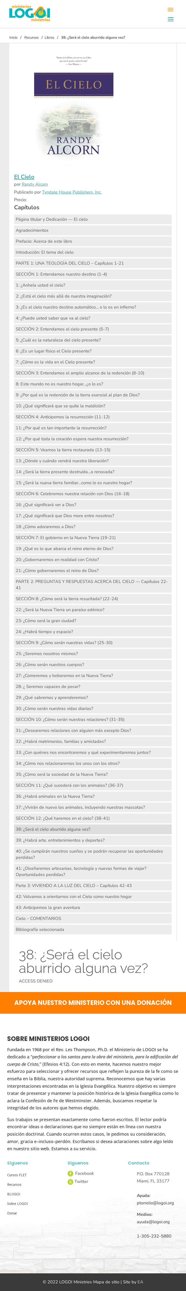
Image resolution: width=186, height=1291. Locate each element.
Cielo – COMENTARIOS (38, 918)
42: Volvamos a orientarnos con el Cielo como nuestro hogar (74, 896)
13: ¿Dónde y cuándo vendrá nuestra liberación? (62, 461)
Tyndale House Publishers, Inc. (71, 192)
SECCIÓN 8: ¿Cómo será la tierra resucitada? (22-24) (67, 599)
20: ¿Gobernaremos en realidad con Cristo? (57, 559)
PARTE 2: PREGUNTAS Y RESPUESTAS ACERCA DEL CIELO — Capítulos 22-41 (92, 585)
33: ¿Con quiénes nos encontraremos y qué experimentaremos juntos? (83, 752)
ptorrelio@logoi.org (155, 1203)
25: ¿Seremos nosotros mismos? (47, 653)
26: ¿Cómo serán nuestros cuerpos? (50, 664)
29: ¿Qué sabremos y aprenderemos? (52, 697)
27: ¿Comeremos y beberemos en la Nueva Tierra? (64, 675)
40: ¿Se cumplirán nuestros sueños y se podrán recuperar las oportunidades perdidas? (89, 854)
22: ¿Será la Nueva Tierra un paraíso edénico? (60, 610)
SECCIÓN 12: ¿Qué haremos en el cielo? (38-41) (63, 818)
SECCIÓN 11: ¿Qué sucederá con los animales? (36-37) (69, 785)
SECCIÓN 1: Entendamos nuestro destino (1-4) (61, 274)
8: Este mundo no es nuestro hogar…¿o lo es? (59, 384)
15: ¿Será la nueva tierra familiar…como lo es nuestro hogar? (74, 483)
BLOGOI (13, 1194)
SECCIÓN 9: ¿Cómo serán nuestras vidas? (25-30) (64, 643)
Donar (12, 1213)
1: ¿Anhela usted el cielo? (40, 285)
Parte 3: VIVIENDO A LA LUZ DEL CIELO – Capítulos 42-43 (74, 885)
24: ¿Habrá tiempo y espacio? (44, 632)
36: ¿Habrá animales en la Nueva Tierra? (55, 796)
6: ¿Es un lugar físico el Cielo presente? (53, 351)
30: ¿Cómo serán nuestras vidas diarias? (54, 708)
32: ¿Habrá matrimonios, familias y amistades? (61, 741)
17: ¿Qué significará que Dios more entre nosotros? (65, 516)
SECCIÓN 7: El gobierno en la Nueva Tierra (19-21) (66, 538)
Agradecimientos (32, 230)
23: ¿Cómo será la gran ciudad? (46, 621)
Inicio (13, 37)
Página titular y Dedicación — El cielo (52, 219)
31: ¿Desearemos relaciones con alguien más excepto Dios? (73, 730)
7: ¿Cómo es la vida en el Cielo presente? (55, 362)
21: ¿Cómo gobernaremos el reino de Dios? (57, 570)
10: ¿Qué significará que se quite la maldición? (60, 406)
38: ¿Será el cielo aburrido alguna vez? (53, 829)
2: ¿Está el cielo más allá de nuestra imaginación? (64, 296)
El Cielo (24, 177)
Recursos (31, 37)
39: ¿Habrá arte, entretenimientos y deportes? (60, 840)
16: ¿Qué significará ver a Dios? (46, 505)
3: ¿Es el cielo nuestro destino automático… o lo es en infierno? (76, 307)
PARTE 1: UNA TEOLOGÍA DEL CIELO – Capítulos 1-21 (70, 263)
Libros (49, 37)
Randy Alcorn (35, 184)
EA (140, 1282)
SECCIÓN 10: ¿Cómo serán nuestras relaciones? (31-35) (70, 719)
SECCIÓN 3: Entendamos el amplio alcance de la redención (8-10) (80, 373)
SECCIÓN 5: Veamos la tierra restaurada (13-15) (63, 450)
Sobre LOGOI (17, 1203)
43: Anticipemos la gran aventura (48, 907)
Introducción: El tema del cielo (45, 252)
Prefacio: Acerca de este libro (44, 241)
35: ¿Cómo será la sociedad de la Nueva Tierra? (62, 774)
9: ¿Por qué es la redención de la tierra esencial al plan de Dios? (78, 395)
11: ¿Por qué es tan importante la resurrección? (61, 428)
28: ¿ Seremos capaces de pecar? (48, 686)
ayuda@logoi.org (153, 1222)
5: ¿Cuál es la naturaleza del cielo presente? (58, 340)
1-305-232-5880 (154, 1236)
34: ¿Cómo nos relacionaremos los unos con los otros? (68, 763)
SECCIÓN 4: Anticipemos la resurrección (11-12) (63, 417)
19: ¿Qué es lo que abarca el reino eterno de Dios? (64, 548)
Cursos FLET (17, 1175)
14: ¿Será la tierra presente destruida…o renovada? (65, 472)
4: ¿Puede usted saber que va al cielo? (53, 318)
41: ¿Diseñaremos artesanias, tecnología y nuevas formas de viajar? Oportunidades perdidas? (81, 871)
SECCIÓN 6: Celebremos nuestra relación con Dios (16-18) (73, 494)
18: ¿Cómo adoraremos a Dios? (45, 527)
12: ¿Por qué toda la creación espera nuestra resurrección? (72, 439)
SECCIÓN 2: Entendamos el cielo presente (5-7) (62, 329)
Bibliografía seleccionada (40, 929)
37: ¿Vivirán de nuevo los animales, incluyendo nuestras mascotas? (80, 807)
